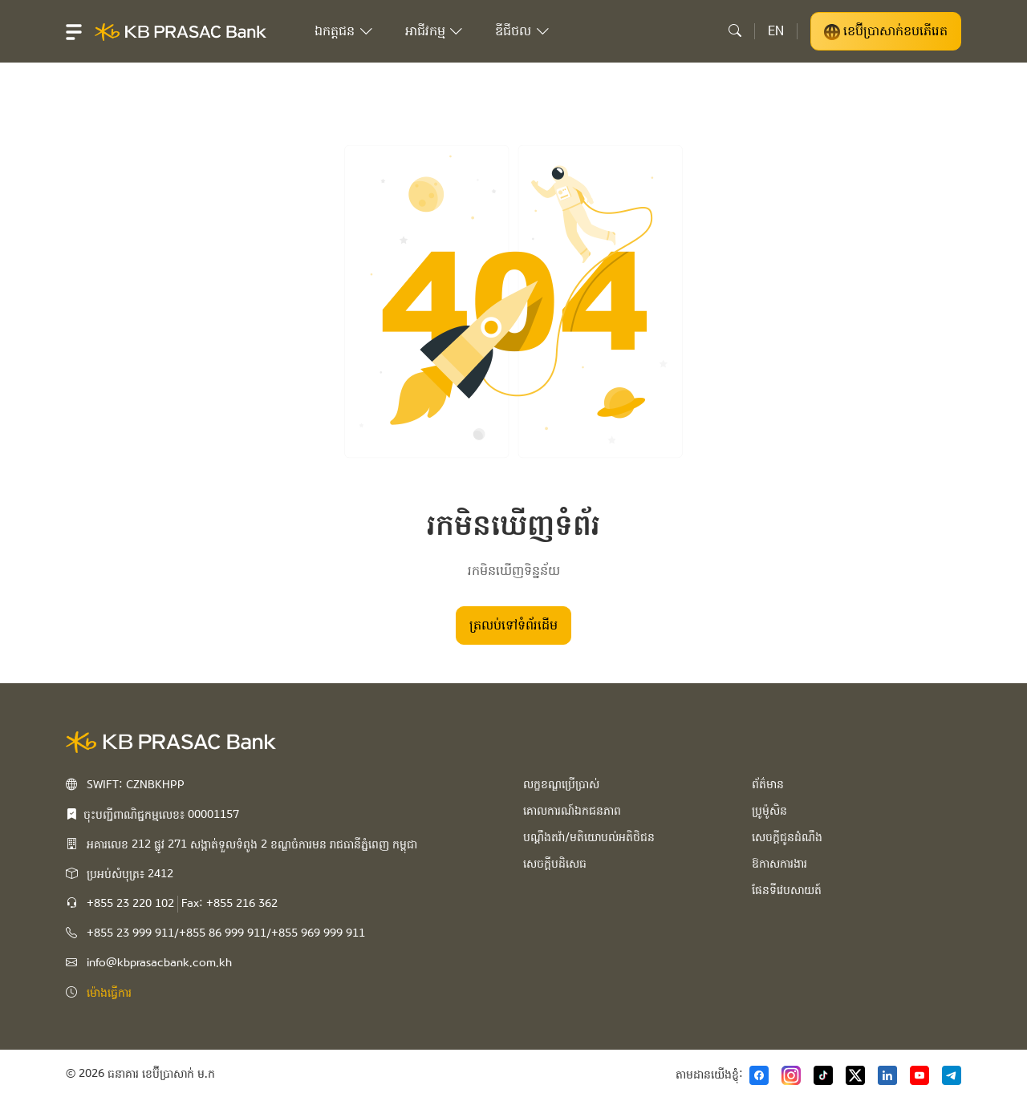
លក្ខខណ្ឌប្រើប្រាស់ (561, 784)
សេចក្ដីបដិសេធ (555, 863)
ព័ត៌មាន (768, 784)
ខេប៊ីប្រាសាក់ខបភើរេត (886, 31)
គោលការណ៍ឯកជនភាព (572, 810)
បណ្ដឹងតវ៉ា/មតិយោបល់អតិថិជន (589, 837)
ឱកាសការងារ (779, 863)
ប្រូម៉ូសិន (769, 810)
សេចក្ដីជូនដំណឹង (787, 837)
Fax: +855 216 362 (229, 904)
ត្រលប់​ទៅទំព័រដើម (513, 625)
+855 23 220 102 (130, 904)
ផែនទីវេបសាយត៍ (787, 890)
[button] (74, 31)
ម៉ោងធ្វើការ (109, 993)
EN (776, 30)
